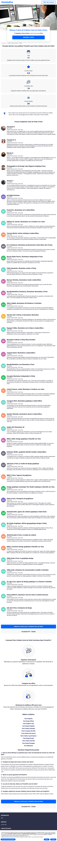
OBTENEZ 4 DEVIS (28, 37)
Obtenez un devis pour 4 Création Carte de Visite (28, 626)
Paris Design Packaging (28, 743)
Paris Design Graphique (28, 726)
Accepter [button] (53, 839)
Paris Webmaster (28, 745)
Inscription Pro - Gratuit (28, 631)
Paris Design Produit (28, 738)
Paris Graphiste (29, 718)
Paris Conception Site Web (28, 731)
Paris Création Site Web (28, 740)
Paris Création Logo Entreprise (28, 736)
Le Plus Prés (3, 824)
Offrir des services (48, 2)
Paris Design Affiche (28, 721)
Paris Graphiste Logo (28, 723)
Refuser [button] (46, 839)
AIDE (2, 818)
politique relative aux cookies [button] (50, 833)
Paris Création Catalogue (28, 728)
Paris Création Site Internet (28, 733)
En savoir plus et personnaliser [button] (8, 839)
